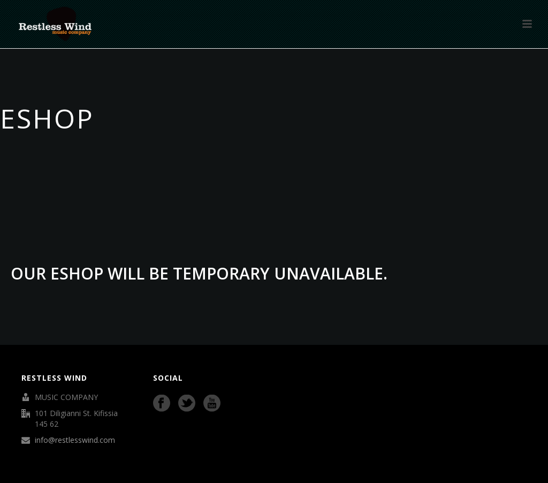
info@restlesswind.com (75, 440)
